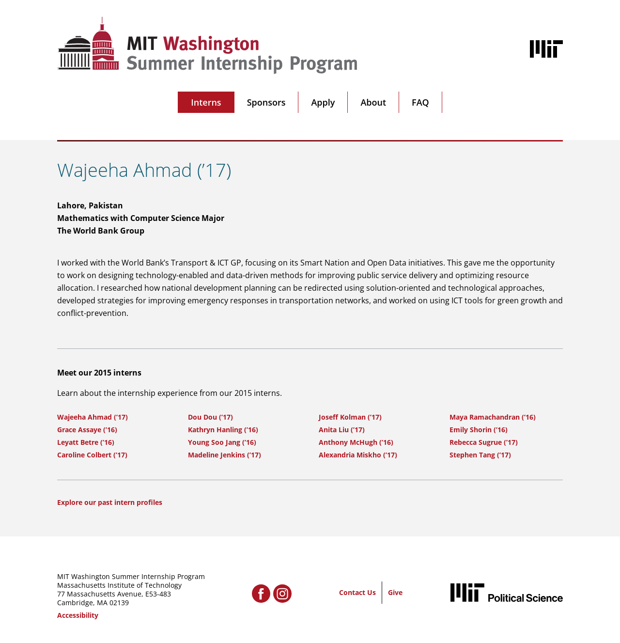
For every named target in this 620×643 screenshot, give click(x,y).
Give (395, 592)
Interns (206, 102)
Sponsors (266, 102)
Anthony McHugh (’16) (356, 442)
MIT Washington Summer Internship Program (131, 576)
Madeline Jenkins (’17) (224, 454)
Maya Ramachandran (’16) (493, 417)
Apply (323, 102)
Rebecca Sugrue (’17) (484, 442)
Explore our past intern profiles (109, 502)
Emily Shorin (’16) (479, 429)
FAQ (420, 102)
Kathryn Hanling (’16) (223, 429)
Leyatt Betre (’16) (85, 442)
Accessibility (77, 615)
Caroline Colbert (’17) (92, 454)
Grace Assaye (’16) (87, 429)
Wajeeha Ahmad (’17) (92, 417)
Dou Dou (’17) (210, 417)
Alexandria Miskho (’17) (358, 454)
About (373, 102)
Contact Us (357, 592)
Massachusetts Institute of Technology (119, 585)
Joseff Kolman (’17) (350, 417)
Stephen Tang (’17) (480, 454)
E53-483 (158, 593)
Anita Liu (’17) (342, 429)
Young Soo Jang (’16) (222, 442)
